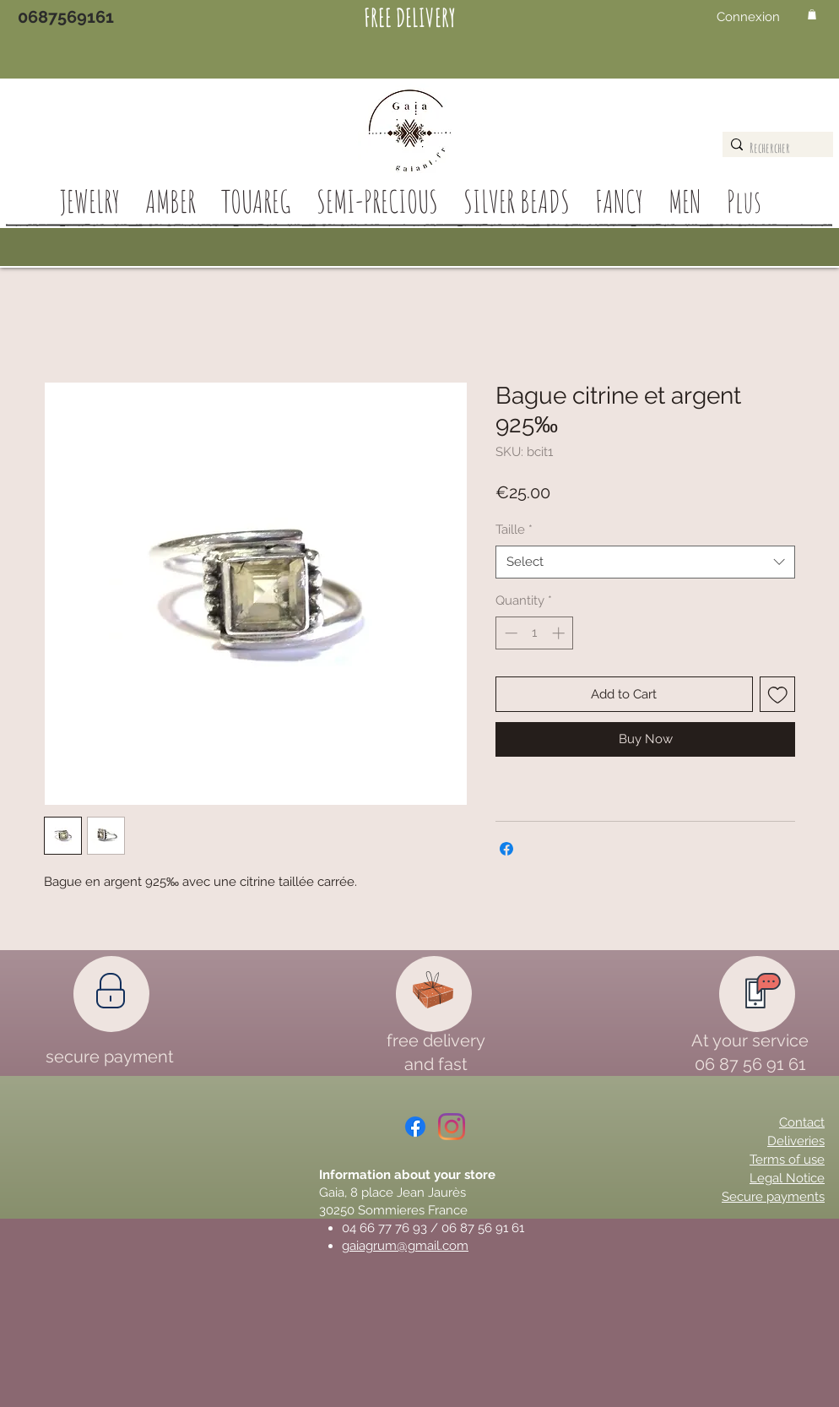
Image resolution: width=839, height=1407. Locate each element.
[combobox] (645, 562)
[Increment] (560, 633)
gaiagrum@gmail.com (405, 1245)
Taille (514, 529)
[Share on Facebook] (506, 849)
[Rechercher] (774, 148)
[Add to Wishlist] (778, 694)
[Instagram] (451, 1126)
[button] (812, 14)
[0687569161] (66, 17)
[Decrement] (509, 633)
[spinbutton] (535, 633)
